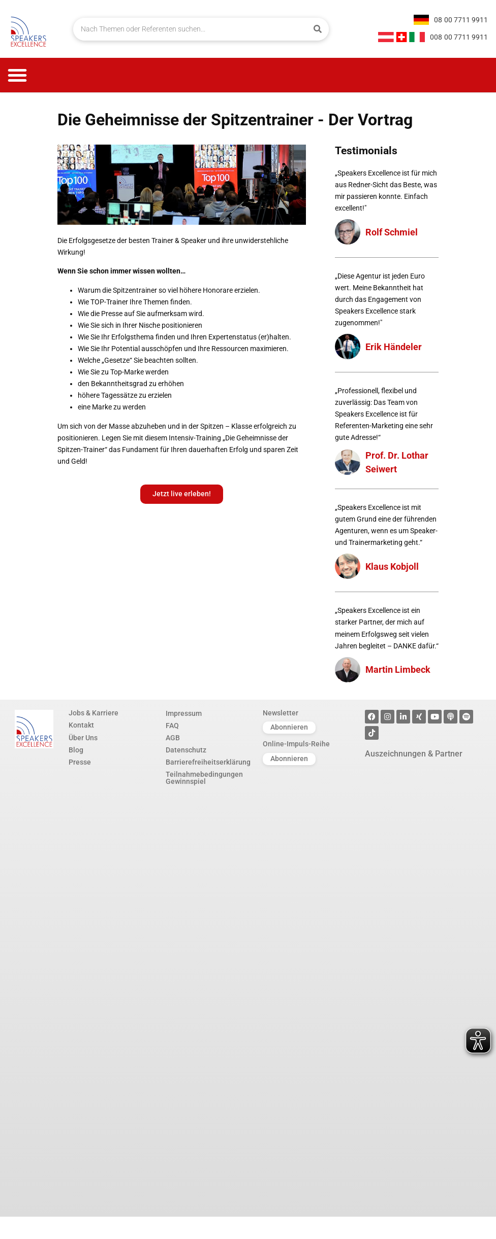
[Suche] (317, 29)
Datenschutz (186, 750)
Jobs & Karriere (93, 713)
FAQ (172, 725)
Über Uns (83, 738)
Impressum (184, 713)
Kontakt (81, 725)
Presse (80, 762)
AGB (173, 738)
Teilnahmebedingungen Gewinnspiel (204, 779)
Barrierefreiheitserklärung (208, 762)
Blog (76, 750)
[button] (17, 75)
